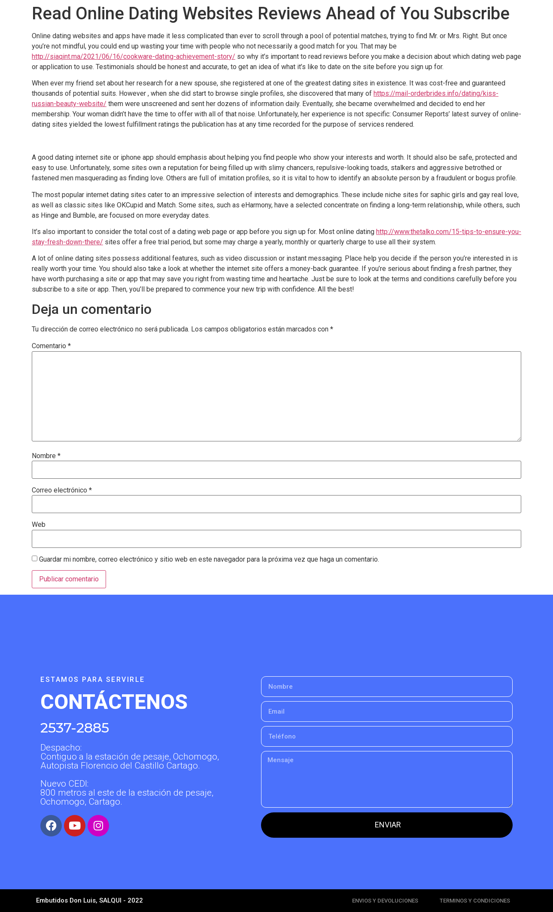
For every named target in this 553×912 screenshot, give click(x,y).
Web (39, 524)
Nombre (46, 456)
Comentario (51, 346)
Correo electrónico (62, 490)
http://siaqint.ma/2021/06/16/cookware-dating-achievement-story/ (133, 56)
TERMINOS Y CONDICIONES (475, 900)
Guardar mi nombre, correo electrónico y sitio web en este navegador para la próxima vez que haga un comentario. (209, 559)
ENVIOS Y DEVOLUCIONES (385, 900)
